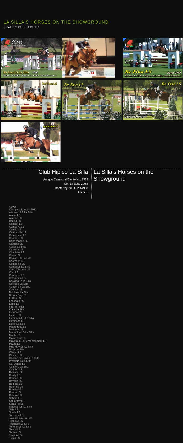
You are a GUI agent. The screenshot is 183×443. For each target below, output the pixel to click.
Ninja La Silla (16, 349)
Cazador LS (16, 249)
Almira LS (14, 215)
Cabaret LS (15, 223)
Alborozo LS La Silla (21, 212)
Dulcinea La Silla (19, 292)
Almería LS (15, 218)
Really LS (14, 375)
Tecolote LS (16, 420)
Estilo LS (14, 303)
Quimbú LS (15, 369)
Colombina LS (17, 278)
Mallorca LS (16, 329)
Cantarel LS (16, 238)
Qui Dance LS (17, 363)
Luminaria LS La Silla (21, 318)
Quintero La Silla (18, 366)
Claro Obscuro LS (19, 269)
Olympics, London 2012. (23, 209)
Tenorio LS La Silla (20, 426)
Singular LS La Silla (20, 406)
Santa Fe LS (16, 403)
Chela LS (14, 255)
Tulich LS (14, 438)
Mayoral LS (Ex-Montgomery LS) (28, 340)
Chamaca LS (16, 260)
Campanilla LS (17, 232)
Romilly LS (15, 389)
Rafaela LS (15, 372)
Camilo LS (15, 229)
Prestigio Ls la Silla (20, 360)
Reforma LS (16, 386)
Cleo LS (13, 272)
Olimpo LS (15, 352)
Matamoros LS (17, 338)
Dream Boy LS (17, 295)
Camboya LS (16, 226)
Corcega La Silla (18, 283)
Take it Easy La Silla (20, 418)
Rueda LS (15, 392)
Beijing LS (15, 220)
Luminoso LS (16, 320)
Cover (12, 206)
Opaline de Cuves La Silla (24, 358)
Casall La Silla (17, 246)
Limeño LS (15, 312)
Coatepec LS (16, 275)
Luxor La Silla (17, 323)
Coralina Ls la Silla (20, 280)
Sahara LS (15, 398)
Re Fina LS (15, 383)
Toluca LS (14, 429)
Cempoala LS (17, 263)
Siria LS (13, 409)
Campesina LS (17, 235)
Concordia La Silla (19, 286)
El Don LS (15, 298)
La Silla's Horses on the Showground (56, 22)
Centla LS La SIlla (19, 266)
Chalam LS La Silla (20, 258)
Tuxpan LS (15, 435)
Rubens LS (15, 395)
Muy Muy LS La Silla (21, 346)
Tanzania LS (16, 415)
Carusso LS (16, 243)
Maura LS (14, 343)
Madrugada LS (17, 326)
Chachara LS (16, 252)
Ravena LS (15, 380)
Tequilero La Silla (19, 423)
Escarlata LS (16, 300)
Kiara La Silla (17, 309)
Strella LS (14, 412)
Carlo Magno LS (18, 240)
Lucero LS (15, 315)
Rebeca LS (15, 378)
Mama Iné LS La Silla (21, 332)
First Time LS (17, 306)
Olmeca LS (15, 355)
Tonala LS (15, 432)
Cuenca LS (15, 289)
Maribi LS (14, 335)
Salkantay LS (17, 400)
